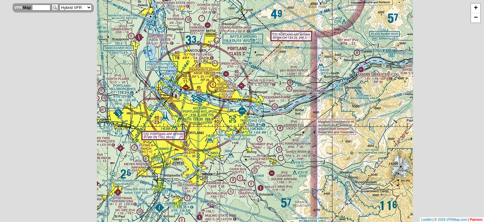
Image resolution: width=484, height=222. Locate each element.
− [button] (476, 18)
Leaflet (426, 219)
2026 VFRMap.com (452, 219)
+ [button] (476, 8)
